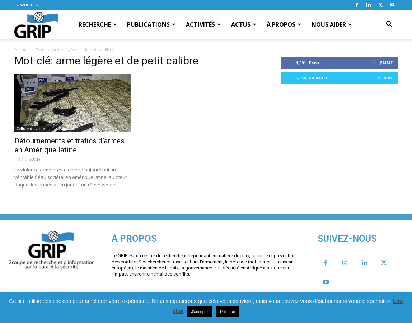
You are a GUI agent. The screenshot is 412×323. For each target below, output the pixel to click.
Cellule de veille (31, 128)
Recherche (98, 24)
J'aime (386, 62)
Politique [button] (227, 311)
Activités (203, 24)
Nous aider (332, 24)
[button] (389, 25)
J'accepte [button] (199, 311)
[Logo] (36, 25)
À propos (284, 24)
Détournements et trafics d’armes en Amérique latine (69, 145)
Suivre (385, 77)
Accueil (21, 50)
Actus (243, 24)
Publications (151, 24)
